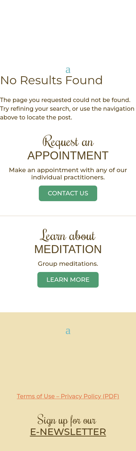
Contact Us (68, 193)
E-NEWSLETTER (68, 432)
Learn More (68, 279)
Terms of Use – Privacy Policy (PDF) (68, 396)
